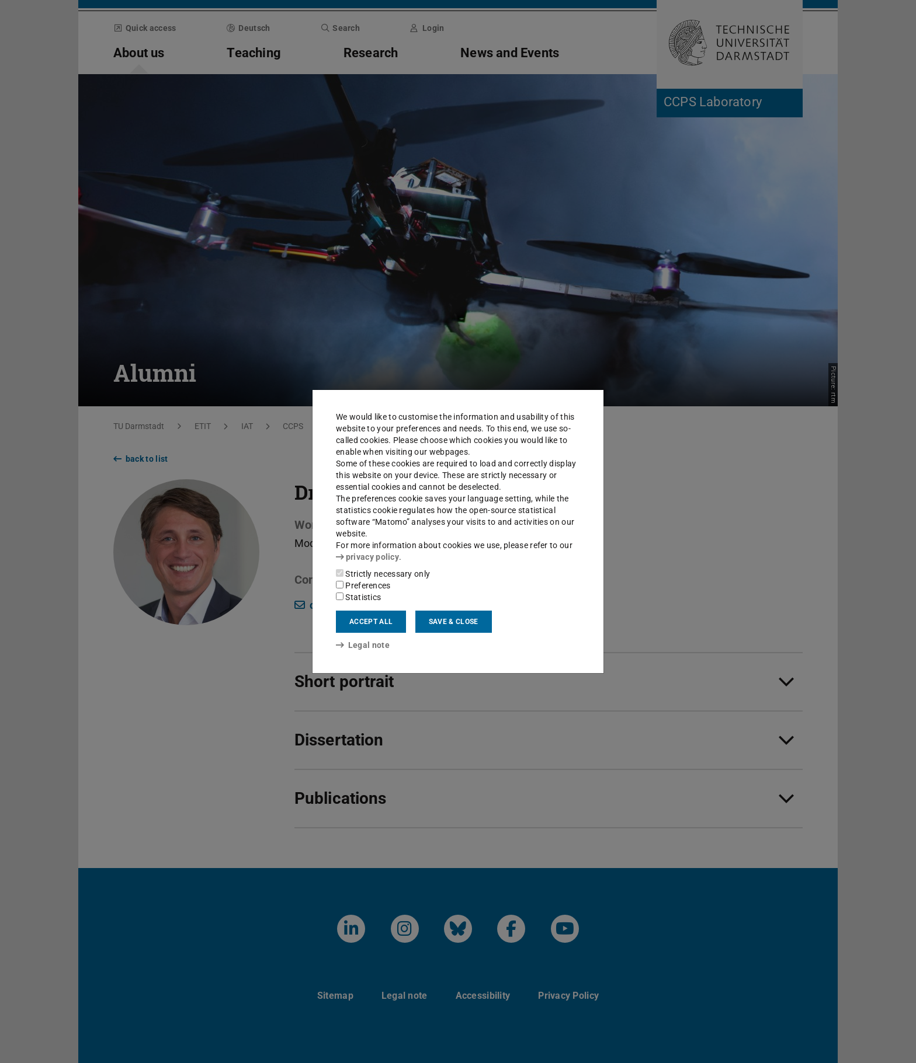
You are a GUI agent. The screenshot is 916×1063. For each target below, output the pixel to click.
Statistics (358, 597)
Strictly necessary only (383, 573)
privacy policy (367, 557)
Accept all (371, 622)
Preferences (363, 585)
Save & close (453, 622)
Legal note (363, 645)
